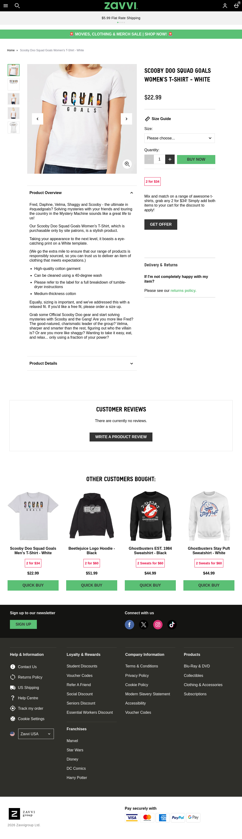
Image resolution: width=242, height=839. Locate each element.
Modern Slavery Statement (147, 694)
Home (11, 50)
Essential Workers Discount (90, 712)
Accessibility (135, 703)
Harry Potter (77, 778)
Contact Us (23, 667)
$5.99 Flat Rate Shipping (121, 18)
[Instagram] (158, 628)
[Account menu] (225, 5)
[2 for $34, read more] (152, 181)
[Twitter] (143, 628)
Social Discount (80, 694)
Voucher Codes (79, 676)
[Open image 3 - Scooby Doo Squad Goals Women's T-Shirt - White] (14, 99)
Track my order (26, 708)
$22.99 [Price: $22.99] (33, 573)
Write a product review (121, 437)
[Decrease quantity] (149, 159)
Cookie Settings (27, 719)
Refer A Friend (79, 685)
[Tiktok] (172, 628)
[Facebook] (129, 628)
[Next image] (126, 119)
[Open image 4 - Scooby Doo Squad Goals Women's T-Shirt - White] (14, 113)
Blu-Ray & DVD (197, 666)
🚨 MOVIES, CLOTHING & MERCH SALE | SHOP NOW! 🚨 (121, 34)
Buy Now (196, 159)
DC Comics (76, 768)
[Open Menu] (5, 5)
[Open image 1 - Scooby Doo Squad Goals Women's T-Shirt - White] (14, 70)
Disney (72, 759)
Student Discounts (82, 666)
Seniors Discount (81, 703)
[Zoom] (127, 164)
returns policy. (183, 291)
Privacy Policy (137, 676)
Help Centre (24, 698)
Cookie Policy (136, 685)
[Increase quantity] (170, 159)
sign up (23, 624)
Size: (148, 129)
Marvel (72, 741)
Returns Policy (26, 677)
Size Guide (157, 119)
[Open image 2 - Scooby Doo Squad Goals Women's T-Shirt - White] (14, 84)
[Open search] (17, 5)
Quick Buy (40, 586)
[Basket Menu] (236, 5)
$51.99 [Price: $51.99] (92, 573)
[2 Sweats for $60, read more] (150, 563)
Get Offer (161, 224)
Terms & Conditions (141, 666)
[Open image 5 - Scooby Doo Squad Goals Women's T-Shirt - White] (14, 127)
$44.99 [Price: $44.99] (150, 573)
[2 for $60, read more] (91, 563)
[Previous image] (37, 119)
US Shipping (24, 687)
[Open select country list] (36, 734)
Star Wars (75, 750)
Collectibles (193, 676)
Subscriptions (195, 694)
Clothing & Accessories (203, 685)
